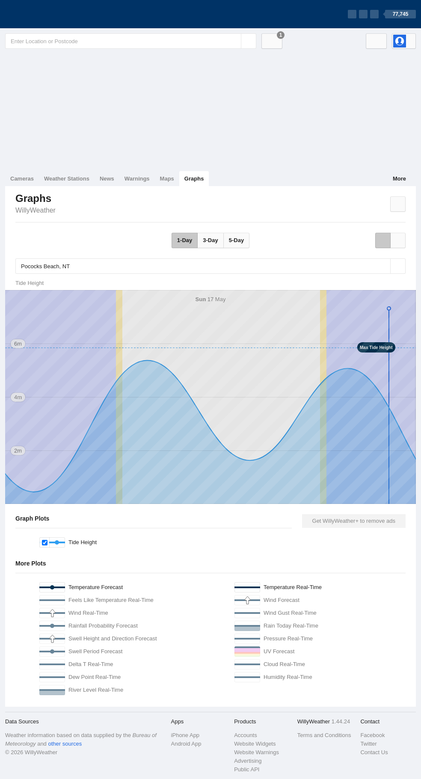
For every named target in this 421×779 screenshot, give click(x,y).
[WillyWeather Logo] (45, 14)
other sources (65, 743)
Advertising (247, 761)
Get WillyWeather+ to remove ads (353, 521)
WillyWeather (35, 210)
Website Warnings (256, 752)
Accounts (245, 735)
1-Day (184, 240)
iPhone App (185, 735)
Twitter (368, 743)
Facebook (372, 735)
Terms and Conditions (324, 735)
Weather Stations (66, 178)
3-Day (210, 240)
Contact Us (374, 752)
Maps (167, 178)
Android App (186, 743)
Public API (246, 769)
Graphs (194, 178)
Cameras (22, 178)
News (107, 178)
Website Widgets (255, 743)
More (399, 178)
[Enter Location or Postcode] (130, 41)
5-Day (236, 240)
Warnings (137, 178)
